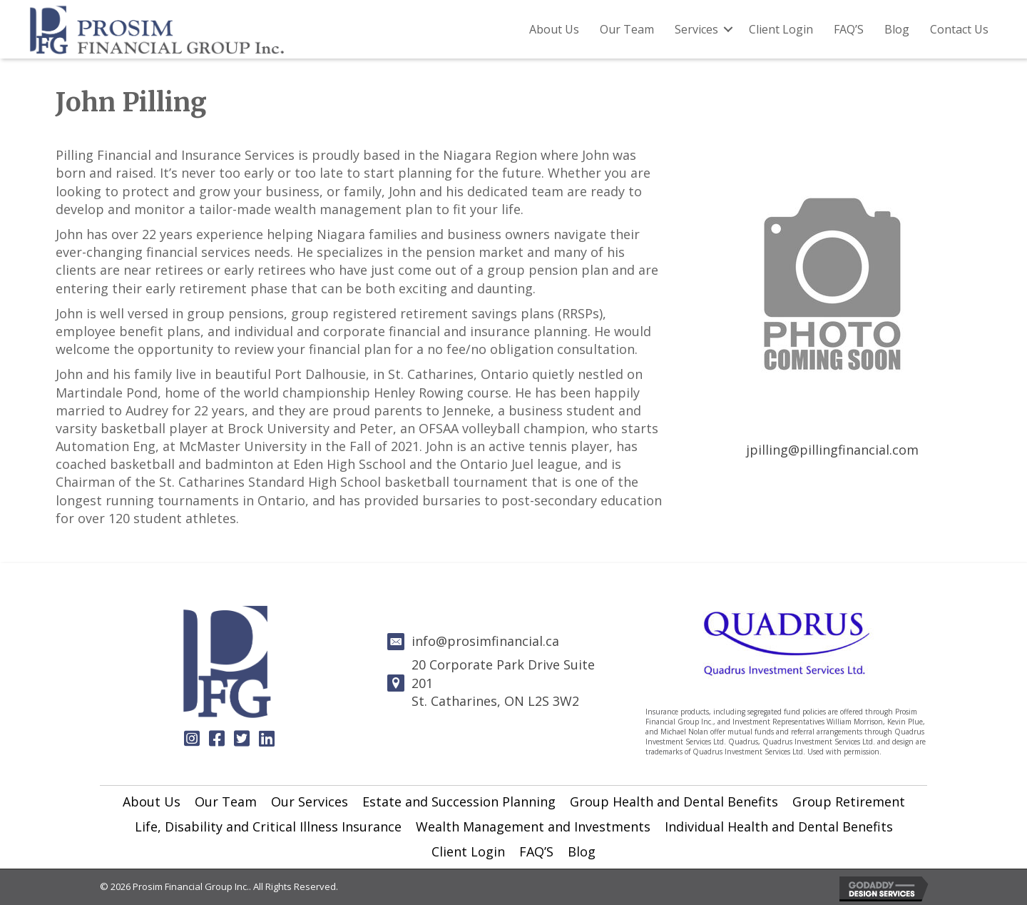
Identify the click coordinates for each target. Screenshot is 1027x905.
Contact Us (959, 29)
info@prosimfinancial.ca (485, 640)
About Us (554, 29)
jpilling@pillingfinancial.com (832, 449)
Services (696, 29)
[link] (152, 801)
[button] (192, 738)
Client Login (781, 29)
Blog (896, 29)
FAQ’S (849, 29)
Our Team (627, 29)
